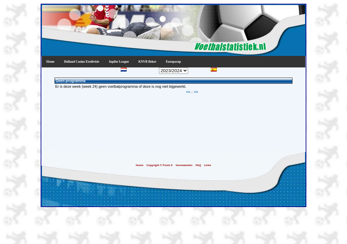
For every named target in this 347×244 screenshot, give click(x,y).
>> (196, 92)
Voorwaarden (184, 165)
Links (207, 165)
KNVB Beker (147, 61)
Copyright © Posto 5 (159, 165)
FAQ (198, 165)
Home (50, 61)
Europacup (173, 61)
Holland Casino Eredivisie (81, 61)
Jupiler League (119, 61)
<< (188, 92)
